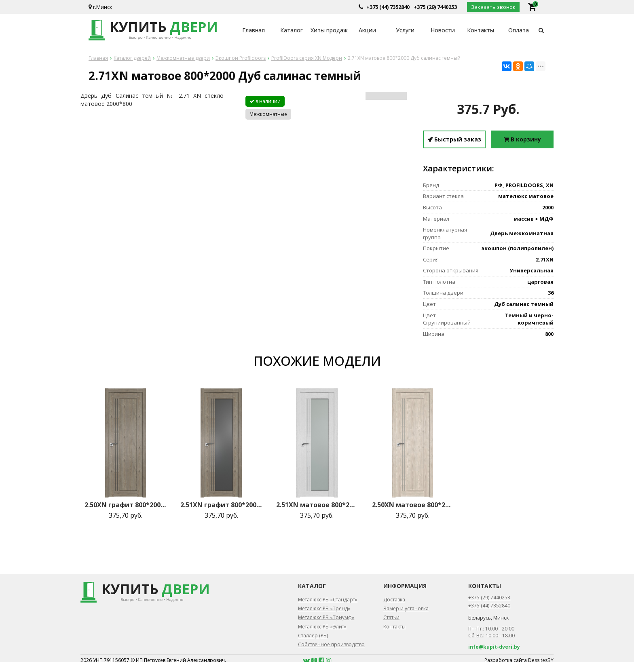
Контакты (480, 30)
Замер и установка (406, 608)
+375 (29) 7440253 (435, 7)
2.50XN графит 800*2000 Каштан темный (125, 505)
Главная (253, 30)
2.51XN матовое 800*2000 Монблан (317, 505)
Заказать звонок (493, 7)
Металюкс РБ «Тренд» (324, 608)
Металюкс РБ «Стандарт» (327, 599)
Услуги (405, 30)
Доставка (394, 599)
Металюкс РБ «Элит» (322, 626)
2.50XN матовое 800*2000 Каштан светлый (413, 505)
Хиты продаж (329, 30)
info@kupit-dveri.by (494, 646)
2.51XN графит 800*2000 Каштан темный (221, 505)
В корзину (522, 139)
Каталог (291, 30)
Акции (367, 30)
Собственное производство (331, 644)
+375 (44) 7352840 (388, 7)
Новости (443, 30)
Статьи (391, 617)
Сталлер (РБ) (313, 635)
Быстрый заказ (454, 139)
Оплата (518, 30)
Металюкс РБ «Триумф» (326, 617)
